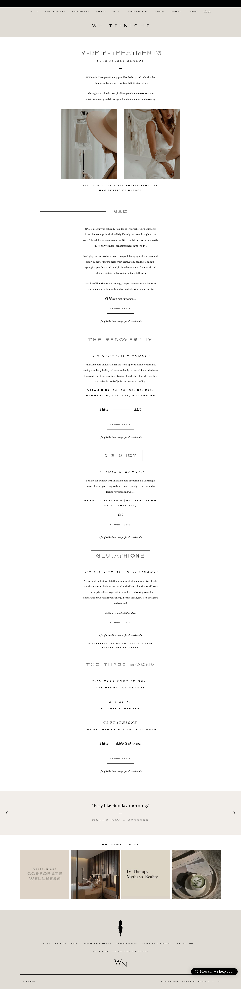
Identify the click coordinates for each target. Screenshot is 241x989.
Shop (193, 12)
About (33, 12)
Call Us (60, 943)
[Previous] (7, 812)
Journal (177, 12)
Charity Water (136, 12)
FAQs (116, 12)
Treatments (80, 12)
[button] (214, 971)
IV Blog (159, 12)
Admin (169, 981)
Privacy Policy (187, 943)
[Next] (234, 812)
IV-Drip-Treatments (97, 943)
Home (46, 943)
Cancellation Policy (157, 943)
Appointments (55, 12)
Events (101, 12)
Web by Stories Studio (198, 981)
